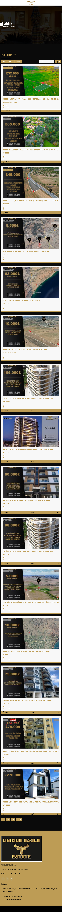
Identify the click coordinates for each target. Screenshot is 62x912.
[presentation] (3, 908)
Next (19, 819)
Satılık (10, 61)
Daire (5, 405)
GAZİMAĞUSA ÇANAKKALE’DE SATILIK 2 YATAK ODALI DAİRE (27, 700)
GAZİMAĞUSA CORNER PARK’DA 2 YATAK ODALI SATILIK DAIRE (28, 399)
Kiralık (18, 61)
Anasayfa (6, 27)
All (4, 61)
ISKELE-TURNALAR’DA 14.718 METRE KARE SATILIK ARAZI (25, 349)
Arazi (5, 105)
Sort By (43, 61)
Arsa (5, 156)
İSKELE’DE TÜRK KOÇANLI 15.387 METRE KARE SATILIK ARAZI (26, 651)
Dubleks (6, 808)
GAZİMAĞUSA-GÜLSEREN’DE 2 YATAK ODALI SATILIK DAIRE (26, 500)
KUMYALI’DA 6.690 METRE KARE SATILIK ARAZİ (21, 300)
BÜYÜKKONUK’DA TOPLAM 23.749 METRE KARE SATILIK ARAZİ (27, 251)
